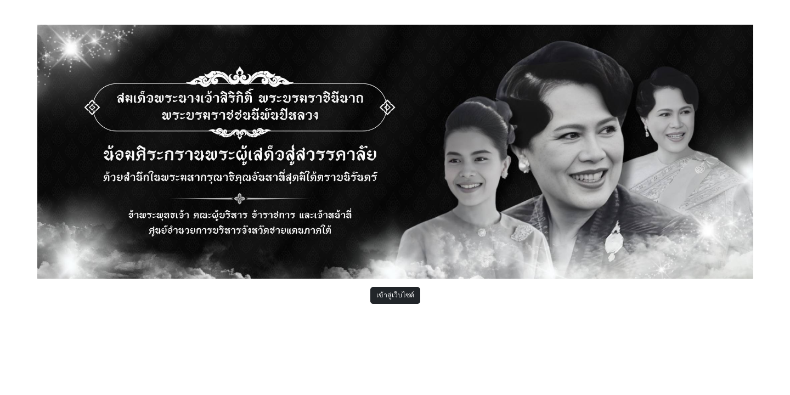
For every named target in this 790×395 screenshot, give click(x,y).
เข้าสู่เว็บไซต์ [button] (395, 295)
